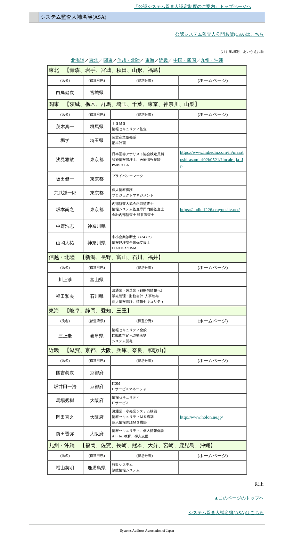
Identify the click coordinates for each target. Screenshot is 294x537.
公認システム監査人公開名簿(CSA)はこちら (219, 34)
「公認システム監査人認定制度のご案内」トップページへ (192, 6)
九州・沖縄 (212, 60)
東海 (149, 60)
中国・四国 (184, 60)
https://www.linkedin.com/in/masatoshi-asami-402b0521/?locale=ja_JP (212, 159)
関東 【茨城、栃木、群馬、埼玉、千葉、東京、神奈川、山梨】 (124, 104)
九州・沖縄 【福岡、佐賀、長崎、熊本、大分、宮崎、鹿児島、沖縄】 (132, 445)
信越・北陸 (128, 60)
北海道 (77, 60)
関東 (108, 60)
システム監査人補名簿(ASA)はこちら (226, 512)
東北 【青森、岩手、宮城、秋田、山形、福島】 (106, 70)
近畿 (163, 60)
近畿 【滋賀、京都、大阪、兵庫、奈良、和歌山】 (109, 350)
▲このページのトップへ (239, 498)
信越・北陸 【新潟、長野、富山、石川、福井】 (106, 257)
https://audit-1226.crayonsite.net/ (210, 209)
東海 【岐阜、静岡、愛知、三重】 (90, 310)
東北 (93, 60)
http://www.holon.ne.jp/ (201, 417)
